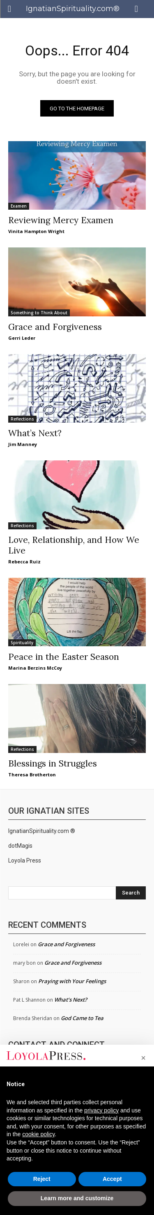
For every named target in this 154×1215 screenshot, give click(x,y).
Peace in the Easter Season (63, 656)
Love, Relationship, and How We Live (73, 545)
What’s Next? (35, 433)
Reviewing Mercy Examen (60, 220)
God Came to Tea (82, 1018)
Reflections (22, 419)
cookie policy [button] (38, 1134)
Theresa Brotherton (32, 774)
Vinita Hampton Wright (36, 231)
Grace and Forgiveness (55, 326)
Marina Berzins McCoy (35, 668)
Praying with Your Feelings (72, 981)
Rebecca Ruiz (24, 561)
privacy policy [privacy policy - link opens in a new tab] (101, 1110)
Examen (19, 206)
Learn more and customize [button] (77, 1198)
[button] (143, 1057)
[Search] (131, 892)
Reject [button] (42, 1179)
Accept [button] (112, 1179)
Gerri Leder (21, 338)
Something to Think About (39, 313)
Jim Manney (22, 444)
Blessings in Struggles (52, 763)
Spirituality (22, 642)
